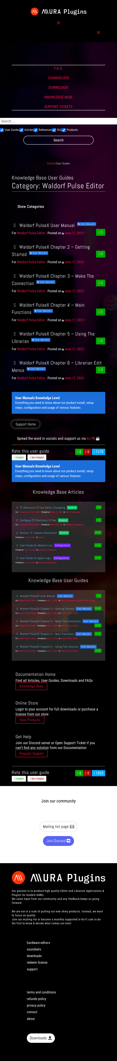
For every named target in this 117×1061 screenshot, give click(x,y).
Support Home (26, 424)
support (32, 969)
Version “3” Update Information (36, 533)
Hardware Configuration (74, 524)
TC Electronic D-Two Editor (29, 512)
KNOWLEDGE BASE (58, 97)
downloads (34, 956)
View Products (30, 719)
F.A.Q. (58, 68)
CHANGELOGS (58, 78)
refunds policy (36, 999)
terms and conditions (41, 992)
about (31, 1019)
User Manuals (88, 224)
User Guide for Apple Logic (33, 558)
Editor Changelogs (72, 512)
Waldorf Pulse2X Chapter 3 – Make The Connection (48, 621)
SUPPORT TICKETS (58, 107)
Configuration (62, 545)
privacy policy (36, 1005)
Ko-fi (90, 438)
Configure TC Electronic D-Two (36, 520)
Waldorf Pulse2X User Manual (35, 596)
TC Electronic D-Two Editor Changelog (40, 507)
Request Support (32, 753)
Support (41, 537)
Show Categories (30, 206)
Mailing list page (56, 826)
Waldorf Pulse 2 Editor (27, 600)
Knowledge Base (31, 686)
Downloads (38, 1038)
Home (50, 163)
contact (32, 1012)
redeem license (37, 962)
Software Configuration (47, 550)
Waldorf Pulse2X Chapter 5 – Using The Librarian (47, 646)
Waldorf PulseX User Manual (43, 225)
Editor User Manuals (69, 600)
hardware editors (38, 943)
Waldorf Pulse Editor (31, 233)
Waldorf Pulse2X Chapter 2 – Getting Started (45, 608)
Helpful (18, 457)
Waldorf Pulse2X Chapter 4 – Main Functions (45, 634)
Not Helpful (37, 457)
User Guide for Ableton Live (34, 545)
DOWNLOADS (58, 87)
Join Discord (56, 840)
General (72, 507)
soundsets (34, 949)
